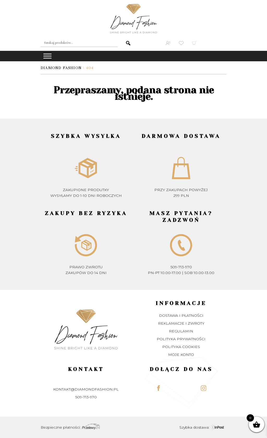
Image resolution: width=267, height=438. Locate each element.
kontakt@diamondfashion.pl (86, 389)
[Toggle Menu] (47, 55)
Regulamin (181, 331)
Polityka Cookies (181, 346)
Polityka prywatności (181, 339)
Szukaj (124, 43)
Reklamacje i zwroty (181, 323)
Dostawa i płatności (181, 315)
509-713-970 (181, 267)
